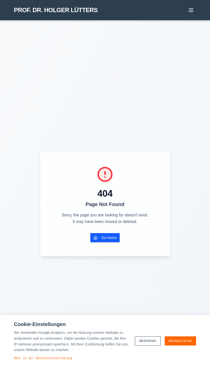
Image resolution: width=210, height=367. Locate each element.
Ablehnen (147, 340)
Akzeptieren (180, 340)
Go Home (105, 238)
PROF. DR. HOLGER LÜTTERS (56, 10)
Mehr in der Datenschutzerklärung (43, 358)
